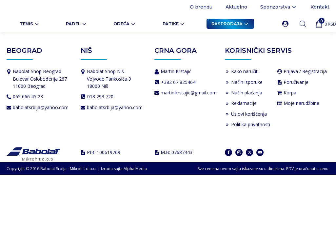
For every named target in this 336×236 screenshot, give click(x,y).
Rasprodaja (230, 24)
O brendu (201, 7)
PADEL (76, 24)
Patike (174, 24)
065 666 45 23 (28, 96)
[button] (286, 24)
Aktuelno (236, 7)
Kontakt (319, 7)
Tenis (30, 24)
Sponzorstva (278, 7)
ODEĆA (124, 24)
